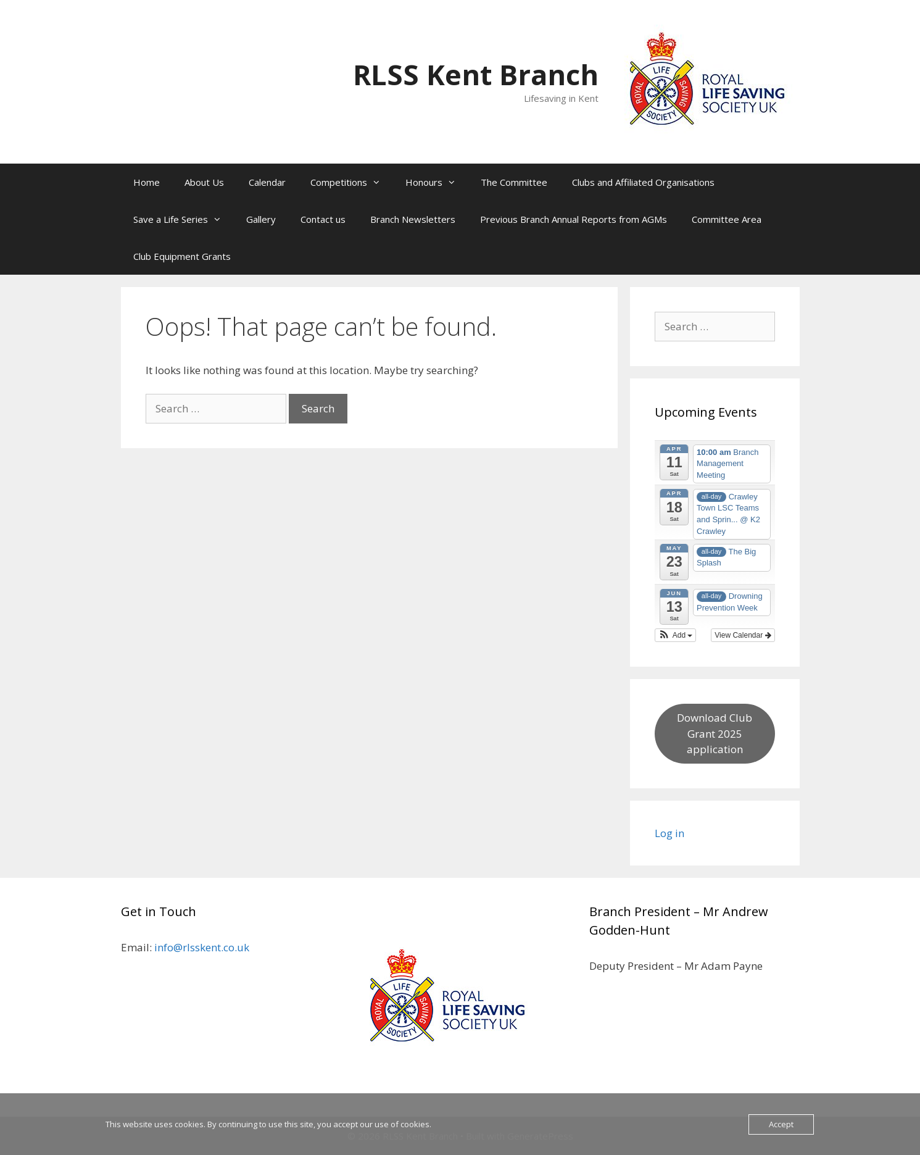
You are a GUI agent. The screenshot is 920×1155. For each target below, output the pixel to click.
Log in (669, 833)
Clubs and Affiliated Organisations (643, 182)
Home (146, 182)
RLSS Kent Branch (476, 74)
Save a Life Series (183, 219)
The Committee (514, 182)
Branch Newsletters (412, 219)
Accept (781, 1124)
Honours (436, 182)
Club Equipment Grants (182, 256)
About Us (204, 182)
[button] (675, 635)
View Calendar (743, 635)
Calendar (267, 182)
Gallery (261, 219)
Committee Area (726, 219)
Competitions (351, 182)
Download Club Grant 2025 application (714, 733)
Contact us (323, 219)
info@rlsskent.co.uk (201, 947)
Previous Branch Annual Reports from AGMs (573, 219)
